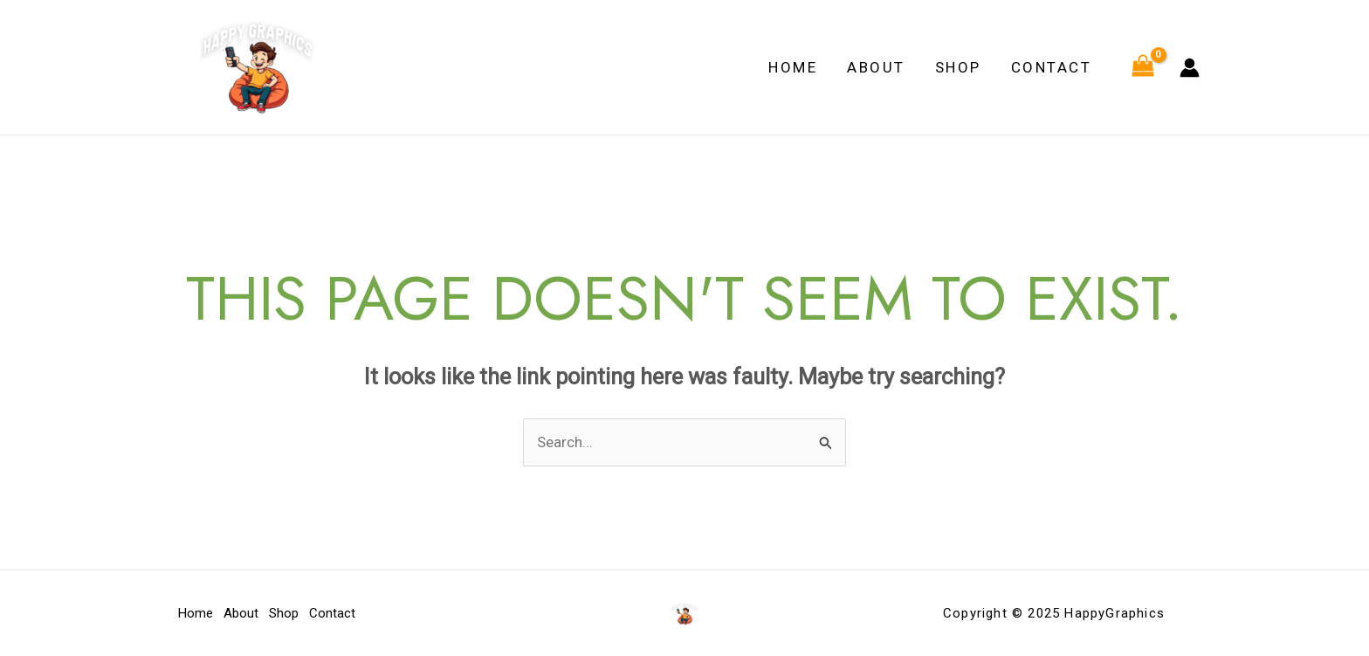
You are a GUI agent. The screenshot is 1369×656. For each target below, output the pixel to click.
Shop (958, 67)
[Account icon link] (1190, 68)
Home (792, 67)
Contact (1051, 67)
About (876, 67)
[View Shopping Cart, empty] (1143, 67)
